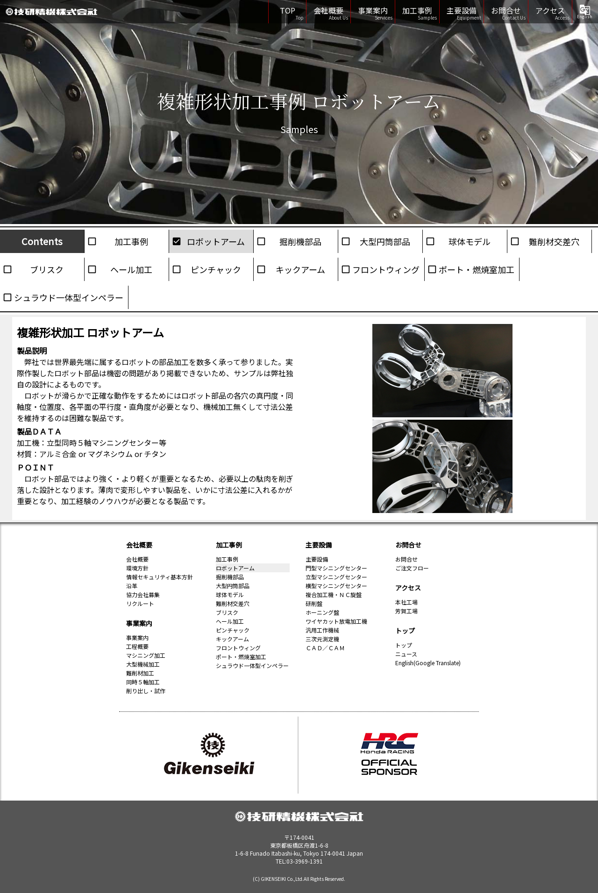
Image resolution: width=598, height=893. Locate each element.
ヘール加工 (131, 269)
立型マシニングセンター (336, 577)
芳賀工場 (406, 611)
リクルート (140, 603)
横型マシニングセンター (336, 586)
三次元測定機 (322, 639)
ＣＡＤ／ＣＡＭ (325, 648)
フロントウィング (386, 269)
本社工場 (406, 602)
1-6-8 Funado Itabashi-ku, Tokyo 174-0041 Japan (299, 849)
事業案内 (373, 10)
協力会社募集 (143, 594)
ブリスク (47, 269)
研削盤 (314, 603)
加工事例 (417, 10)
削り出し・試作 (145, 691)
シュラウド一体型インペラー (68, 297)
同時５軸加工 (143, 682)
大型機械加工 (143, 664)
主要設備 (462, 10)
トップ (405, 630)
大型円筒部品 (385, 241)
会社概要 (328, 10)
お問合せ (506, 10)
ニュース (406, 654)
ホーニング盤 (322, 612)
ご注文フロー (412, 568)
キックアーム (300, 269)
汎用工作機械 (322, 630)
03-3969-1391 (304, 861)
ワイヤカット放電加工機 (336, 621)
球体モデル (469, 241)
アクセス (550, 10)
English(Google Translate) (428, 663)
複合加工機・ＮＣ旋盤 (334, 594)
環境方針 (137, 568)
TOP (289, 10)
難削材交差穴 (554, 241)
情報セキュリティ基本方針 (159, 577)
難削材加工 (140, 673)
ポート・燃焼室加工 (476, 269)
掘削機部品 (300, 241)
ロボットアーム (216, 241)
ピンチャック (216, 269)
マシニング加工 (145, 655)
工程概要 (137, 646)
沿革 (131, 586)
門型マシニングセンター (336, 568)
